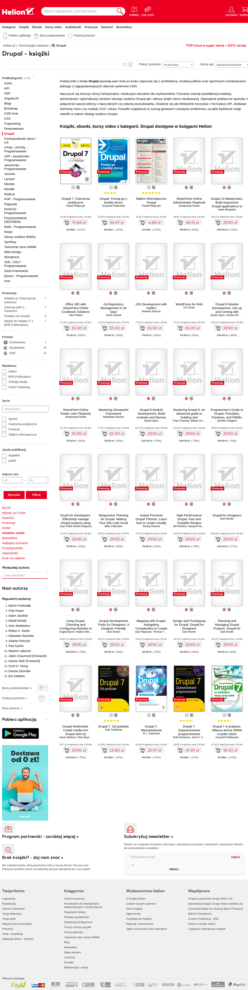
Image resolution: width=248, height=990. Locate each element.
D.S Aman (189, 307)
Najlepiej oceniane (15, 543)
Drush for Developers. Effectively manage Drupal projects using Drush (75, 520)
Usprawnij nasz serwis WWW (82, 937)
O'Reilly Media (14, 382)
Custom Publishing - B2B (203, 918)
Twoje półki (9, 918)
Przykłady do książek (139, 918)
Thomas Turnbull (162, 631)
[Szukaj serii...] (25, 409)
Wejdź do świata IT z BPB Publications (25, 323)
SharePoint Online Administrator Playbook (189, 200)
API (6, 88)
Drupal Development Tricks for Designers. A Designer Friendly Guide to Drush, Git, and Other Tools (113, 628)
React (8, 232)
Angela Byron (66, 631)
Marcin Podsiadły (19, 605)
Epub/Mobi (27, 348)
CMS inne (11, 113)
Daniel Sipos (218, 315)
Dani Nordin (226, 518)
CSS (7, 118)
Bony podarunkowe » (17, 688)
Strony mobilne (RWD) (20, 237)
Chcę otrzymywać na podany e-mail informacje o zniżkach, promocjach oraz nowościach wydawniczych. (170, 867)
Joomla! (9, 174)
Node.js (9, 194)
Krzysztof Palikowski (113, 205)
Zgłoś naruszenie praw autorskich (146, 928)
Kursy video (53, 27)
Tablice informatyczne (19, 434)
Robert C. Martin (19, 630)
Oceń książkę (134, 908)
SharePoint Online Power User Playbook (76, 411)
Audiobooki (73, 27)
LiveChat (69, 957)
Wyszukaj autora (15, 568)
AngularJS (11, 98)
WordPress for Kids (189, 304)
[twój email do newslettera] (176, 856)
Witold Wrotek (17, 620)
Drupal (9, 133)
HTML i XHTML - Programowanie (16, 149)
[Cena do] (38, 480)
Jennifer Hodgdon (227, 420)
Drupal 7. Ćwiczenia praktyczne (76, 200)
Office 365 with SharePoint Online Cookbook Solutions (76, 307)
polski (9, 460)
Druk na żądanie (13, 558)
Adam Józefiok (18, 615)
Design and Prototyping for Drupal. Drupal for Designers (189, 624)
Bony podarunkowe (52, 35)
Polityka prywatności (76, 917)
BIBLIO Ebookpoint (199, 913)
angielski (11, 455)
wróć (27, 78)
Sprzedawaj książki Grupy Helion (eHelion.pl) (215, 903)
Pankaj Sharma (151, 526)
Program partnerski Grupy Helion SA (210, 898)
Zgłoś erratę (133, 913)
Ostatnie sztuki (13, 533)
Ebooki (37, 27)
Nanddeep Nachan (113, 416)
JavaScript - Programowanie (15, 167)
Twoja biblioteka (12, 913)
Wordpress (11, 257)
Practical (11, 429)
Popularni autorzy (16, 599)
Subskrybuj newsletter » (148, 836)
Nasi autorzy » (12, 708)
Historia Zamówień (13, 908)
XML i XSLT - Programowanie (15, 264)
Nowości (107, 27)
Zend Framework (16, 271)
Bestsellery (124, 27)
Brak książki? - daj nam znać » (32, 857)
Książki (24, 27)
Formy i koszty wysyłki (77, 927)
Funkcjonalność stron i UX (20, 140)
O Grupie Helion (136, 898)
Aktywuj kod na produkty (17, 923)
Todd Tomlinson (113, 729)
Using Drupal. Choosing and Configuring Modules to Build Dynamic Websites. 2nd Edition (75, 628)
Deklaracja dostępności (78, 922)
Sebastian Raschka (21, 635)
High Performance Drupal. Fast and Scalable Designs (189, 519)
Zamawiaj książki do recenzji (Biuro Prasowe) (215, 908)
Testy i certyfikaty (12, 933)
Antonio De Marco (236, 315)
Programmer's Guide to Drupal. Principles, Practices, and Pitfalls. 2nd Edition (227, 415)
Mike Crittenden (113, 526)
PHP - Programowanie (20, 199)
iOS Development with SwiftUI (151, 306)
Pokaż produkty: (150, 64)
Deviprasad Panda (189, 205)
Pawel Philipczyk (75, 205)
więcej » (174, 869)
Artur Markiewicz (19, 625)
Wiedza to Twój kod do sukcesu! (25, 300)
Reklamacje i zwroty (76, 967)
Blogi (7, 103)
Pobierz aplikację (19, 35)
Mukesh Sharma (151, 311)
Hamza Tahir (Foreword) (24, 661)
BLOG (6, 507)
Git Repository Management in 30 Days (113, 307)
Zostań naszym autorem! (141, 903)
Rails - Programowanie (20, 227)
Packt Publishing (16, 387)
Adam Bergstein (227, 209)
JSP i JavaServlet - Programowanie (17, 158)
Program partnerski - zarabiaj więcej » (40, 836)
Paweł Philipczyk (151, 205)
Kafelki (130, 64)
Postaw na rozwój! (25, 316)
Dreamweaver (14, 128)
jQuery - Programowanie (21, 276)
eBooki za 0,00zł (13, 513)
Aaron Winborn (67, 737)
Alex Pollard (75, 315)
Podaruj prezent (84, 35)
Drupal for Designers (226, 515)
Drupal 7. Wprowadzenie (151, 728)
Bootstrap (11, 108)
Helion (9, 371)
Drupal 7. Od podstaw (113, 726)
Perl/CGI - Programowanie (15, 211)
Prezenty (7, 928)
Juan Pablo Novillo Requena (75, 526)
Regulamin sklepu (75, 912)
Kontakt (68, 962)
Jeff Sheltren (180, 526)
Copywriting (12, 123)
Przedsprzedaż (12, 548)
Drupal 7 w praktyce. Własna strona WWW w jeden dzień (227, 730)
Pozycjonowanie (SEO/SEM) (15, 219)
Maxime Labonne (19, 651)
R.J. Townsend (151, 733)
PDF (27, 353)
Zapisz (235, 857)
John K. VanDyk (201, 737)
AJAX (8, 83)
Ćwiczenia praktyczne (19, 424)
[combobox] (178, 65)
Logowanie (8, 898)
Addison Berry (83, 631)
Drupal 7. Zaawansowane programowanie (189, 730)
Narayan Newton (197, 526)
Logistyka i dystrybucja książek (207, 928)
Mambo (9, 184)
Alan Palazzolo (143, 631)
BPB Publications (16, 377)
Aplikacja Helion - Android (17, 938)
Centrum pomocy (74, 898)
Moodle (9, 189)
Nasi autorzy (15, 588)
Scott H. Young (18, 666)
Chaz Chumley (181, 420)
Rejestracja (9, 903)
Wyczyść (14, 494)
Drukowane (27, 342)
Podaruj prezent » (14, 698)
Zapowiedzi (10, 553)
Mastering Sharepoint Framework (114, 411)
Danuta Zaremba (19, 671)
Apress (10, 419)
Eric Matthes (16, 676)
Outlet (6, 528)
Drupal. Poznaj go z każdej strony (113, 200)
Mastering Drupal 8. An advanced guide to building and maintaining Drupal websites (189, 417)
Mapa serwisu (72, 952)
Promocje (91, 27)
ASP (7, 93)
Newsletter (70, 947)
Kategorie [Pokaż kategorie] (9, 27)
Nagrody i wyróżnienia (139, 923)
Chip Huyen (16, 610)
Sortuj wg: (207, 64)
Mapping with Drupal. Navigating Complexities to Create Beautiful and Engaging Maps (151, 628)
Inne (7, 281)
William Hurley (198, 420)
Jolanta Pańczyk (19, 641)
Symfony (10, 242)
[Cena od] (12, 480)
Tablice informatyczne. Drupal (151, 200)
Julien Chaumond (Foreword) (27, 656)
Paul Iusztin (16, 646)
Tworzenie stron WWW (20, 247)
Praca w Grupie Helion (201, 923)
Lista (124, 64)
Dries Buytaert (86, 737)
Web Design (12, 252)
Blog (67, 942)
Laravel (9, 179)
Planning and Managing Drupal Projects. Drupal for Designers (227, 626)
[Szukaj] (120, 11)
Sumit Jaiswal (113, 315)
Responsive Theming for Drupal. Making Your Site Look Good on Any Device (113, 520)
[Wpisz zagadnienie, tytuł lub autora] (78, 11)
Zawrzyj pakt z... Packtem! (25, 309)
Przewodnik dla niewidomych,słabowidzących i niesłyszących (83, 905)
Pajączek (10, 204)
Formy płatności (73, 932)
